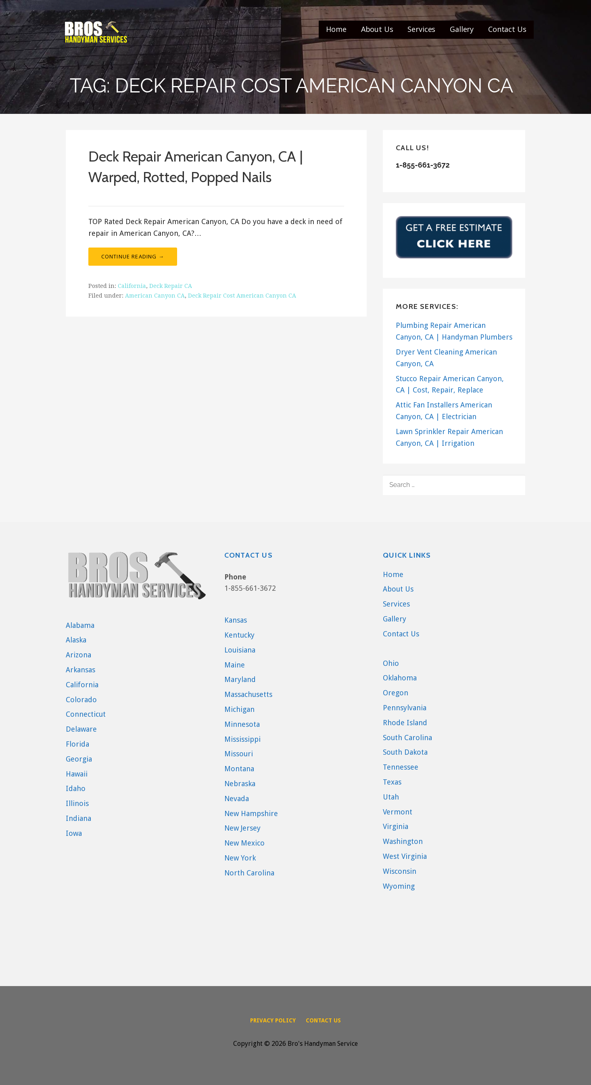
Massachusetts (248, 694)
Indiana (78, 818)
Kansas (235, 620)
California (132, 286)
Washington (403, 841)
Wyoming (399, 886)
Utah (391, 797)
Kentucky (239, 635)
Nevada (236, 798)
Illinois (77, 803)
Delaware (81, 729)
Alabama (80, 625)
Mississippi (242, 739)
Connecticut (86, 714)
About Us (377, 29)
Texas (392, 782)
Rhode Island (405, 722)
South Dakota (405, 752)
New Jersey (242, 828)
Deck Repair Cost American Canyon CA (242, 295)
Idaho (76, 788)
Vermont (397, 812)
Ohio (391, 663)
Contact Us (507, 29)
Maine (234, 665)
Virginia (395, 826)
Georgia (79, 759)
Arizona (78, 655)
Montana (239, 768)
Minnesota (242, 724)
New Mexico (244, 843)
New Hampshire (251, 813)
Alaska (76, 640)
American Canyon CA (155, 295)
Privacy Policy (273, 1020)
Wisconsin (399, 871)
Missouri (238, 753)
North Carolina (249, 873)
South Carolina (407, 737)
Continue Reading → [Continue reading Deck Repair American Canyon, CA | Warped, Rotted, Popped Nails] (133, 256)
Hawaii (77, 774)
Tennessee (400, 767)
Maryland (240, 679)
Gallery (462, 29)
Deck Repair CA (170, 286)
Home (336, 29)
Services (421, 29)
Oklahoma (400, 678)
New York (240, 858)
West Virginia (405, 856)
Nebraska (239, 783)
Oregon (395, 692)
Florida (77, 744)
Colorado (81, 699)
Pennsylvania (404, 707)
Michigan (239, 709)
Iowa (74, 833)
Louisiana (239, 650)
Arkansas (80, 669)
